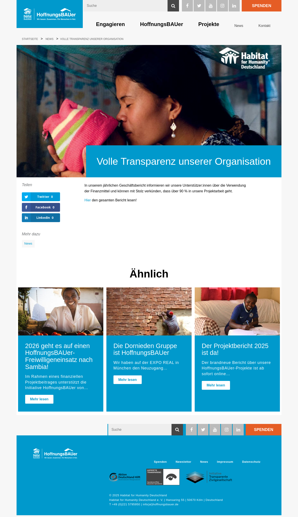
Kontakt (264, 26)
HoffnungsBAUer (161, 24)
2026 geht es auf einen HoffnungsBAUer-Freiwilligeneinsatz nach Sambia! (59, 358)
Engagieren (110, 24)
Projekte (208, 24)
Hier (88, 200)
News (238, 26)
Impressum (225, 463)
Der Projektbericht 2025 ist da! (235, 351)
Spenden (261, 6)
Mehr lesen (39, 401)
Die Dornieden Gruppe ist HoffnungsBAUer (145, 351)
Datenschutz (251, 463)
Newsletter (183, 463)
